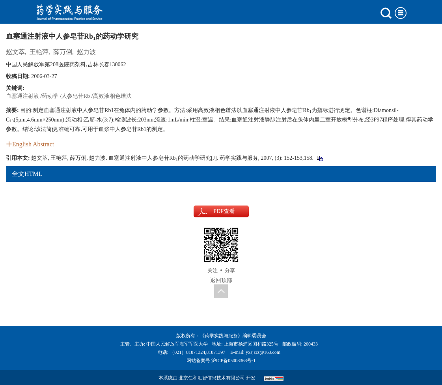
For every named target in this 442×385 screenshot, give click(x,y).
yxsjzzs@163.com (263, 352)
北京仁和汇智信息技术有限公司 (212, 378)
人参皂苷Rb (76, 96)
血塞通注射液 (22, 96)
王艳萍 (39, 52)
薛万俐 (62, 52)
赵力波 (86, 52)
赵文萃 (15, 52)
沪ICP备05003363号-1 (233, 360)
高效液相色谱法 (112, 96)
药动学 (50, 96)
